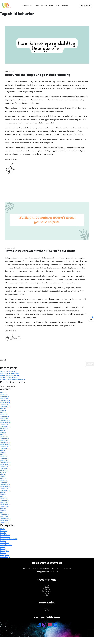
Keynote (46, 594)
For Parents (46, 590)
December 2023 (5, 443)
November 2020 (5, 505)
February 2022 (4, 483)
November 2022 (5, 465)
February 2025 (4, 417)
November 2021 (5, 487)
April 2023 (3, 455)
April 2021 (3, 497)
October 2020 (4, 507)
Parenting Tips (4, 552)
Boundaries (3, 532)
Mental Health (4, 544)
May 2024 (3, 433)
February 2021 (4, 501)
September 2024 (5, 427)
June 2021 (3, 493)
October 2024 (4, 425)
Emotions (3, 542)
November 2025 (5, 403)
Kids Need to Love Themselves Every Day (12, 380)
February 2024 (4, 439)
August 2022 (4, 471)
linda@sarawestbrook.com (47, 573)
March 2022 (3, 481)
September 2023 (5, 449)
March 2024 (3, 437)
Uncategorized (4, 556)
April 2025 (3, 413)
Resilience (3, 554)
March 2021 (3, 499)
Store (57, 6)
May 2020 (3, 511)
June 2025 (3, 409)
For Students (46, 588)
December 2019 (5, 519)
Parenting (3, 550)
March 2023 (3, 457)
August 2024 (4, 429)
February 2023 (4, 459)
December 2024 (5, 421)
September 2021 (5, 491)
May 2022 (3, 477)
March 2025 (3, 415)
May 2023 (3, 453)
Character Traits (5, 536)
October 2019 (4, 523)
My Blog (51, 6)
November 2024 (5, 423)
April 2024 (3, 435)
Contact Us (64, 6)
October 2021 (4, 489)
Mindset (2, 548)
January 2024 (4, 441)
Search (3, 361)
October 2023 (4, 447)
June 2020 (3, 509)
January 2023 (4, 461)
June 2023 (3, 451)
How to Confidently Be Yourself (9, 374)
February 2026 (4, 397)
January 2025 (4, 419)
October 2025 (4, 405)
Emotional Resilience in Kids (8, 540)
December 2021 (5, 485)
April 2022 (3, 479)
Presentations (27, 6)
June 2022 (3, 475)
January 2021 (4, 503)
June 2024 (3, 431)
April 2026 (3, 393)
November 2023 (5, 445)
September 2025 (5, 407)
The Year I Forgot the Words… (9, 378)
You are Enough (5, 558)
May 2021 (3, 495)
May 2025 (3, 411)
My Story (44, 6)
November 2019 (5, 521)
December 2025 (5, 401)
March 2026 (3, 395)
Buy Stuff (47, 611)
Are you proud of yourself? (8, 372)
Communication (5, 538)
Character (3, 534)
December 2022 (5, 463)
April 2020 (3, 513)
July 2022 (3, 473)
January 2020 (4, 517)
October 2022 (4, 467)
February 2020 (4, 515)
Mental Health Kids (6, 546)
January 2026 (4, 399)
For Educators (46, 592)
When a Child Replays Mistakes (9, 376)
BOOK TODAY (85, 6)
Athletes (36, 6)
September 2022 (5, 469)
